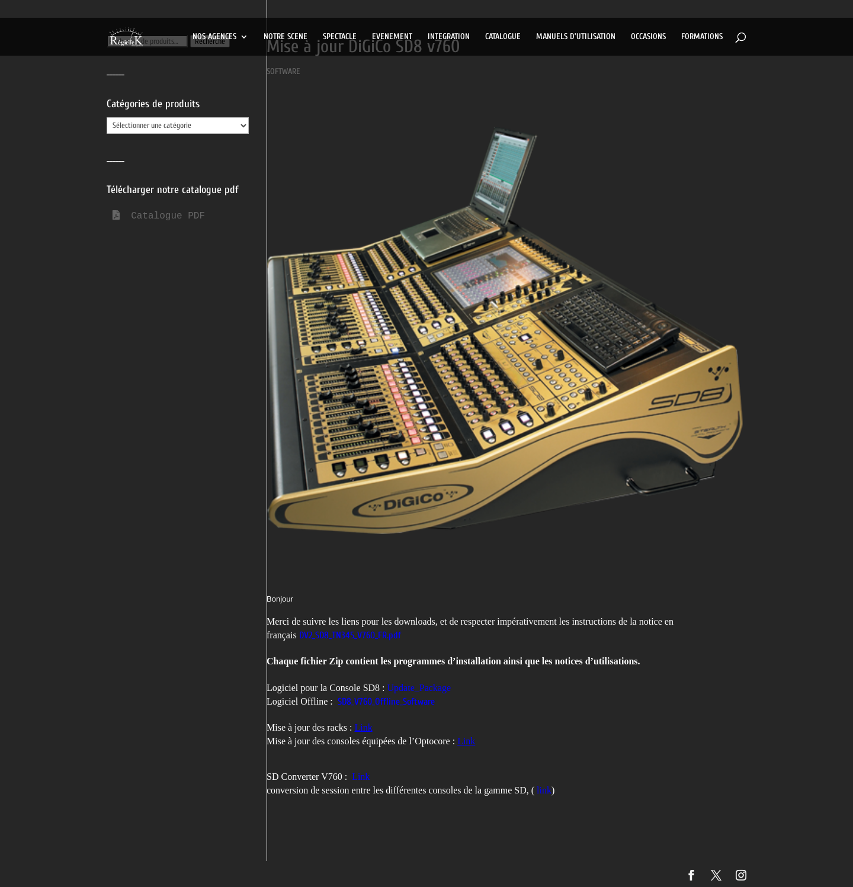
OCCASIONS (648, 37)
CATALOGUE (503, 37)
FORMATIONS (702, 37)
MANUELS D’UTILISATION (575, 37)
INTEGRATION (449, 37)
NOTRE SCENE (285, 37)
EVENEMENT (392, 37)
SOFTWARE (283, 71)
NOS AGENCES (214, 37)
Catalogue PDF (159, 216)
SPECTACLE (340, 37)
